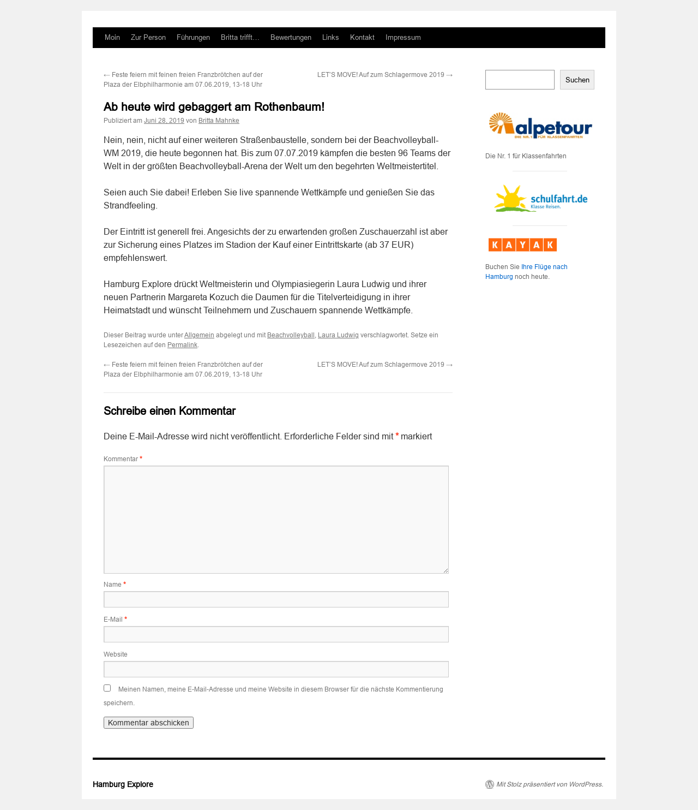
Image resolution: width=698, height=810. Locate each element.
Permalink (182, 345)
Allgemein (199, 335)
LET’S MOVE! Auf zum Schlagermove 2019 (385, 75)
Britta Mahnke (218, 120)
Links (330, 37)
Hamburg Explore (123, 784)
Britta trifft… (240, 37)
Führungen (193, 37)
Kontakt (362, 37)
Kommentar (123, 459)
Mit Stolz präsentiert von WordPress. (549, 784)
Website (116, 654)
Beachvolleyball (291, 335)
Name (115, 584)
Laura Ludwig (338, 335)
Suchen (577, 80)
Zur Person (148, 37)
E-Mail (115, 619)
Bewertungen (290, 37)
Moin (112, 37)
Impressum (403, 37)
